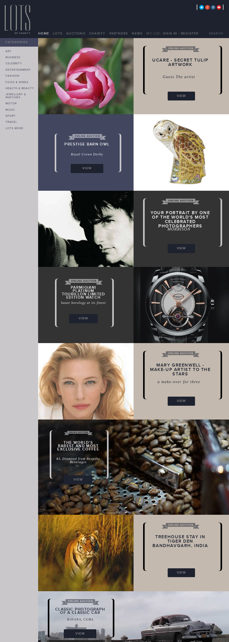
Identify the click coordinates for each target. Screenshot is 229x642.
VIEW (181, 96)
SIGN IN (170, 33)
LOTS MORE (14, 128)
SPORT (11, 116)
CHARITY (97, 33)
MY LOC (153, 33)
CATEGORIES (17, 42)
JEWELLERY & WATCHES (16, 96)
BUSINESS (13, 57)
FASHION (12, 76)
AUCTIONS (75, 33)
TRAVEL (11, 122)
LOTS (57, 33)
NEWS (137, 33)
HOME (43, 33)
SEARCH (216, 33)
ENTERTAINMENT (18, 69)
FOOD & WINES (17, 82)
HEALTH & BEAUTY (20, 88)
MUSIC (10, 109)
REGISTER (190, 33)
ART (9, 51)
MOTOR (11, 103)
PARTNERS (118, 33)
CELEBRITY (14, 63)
